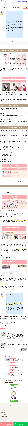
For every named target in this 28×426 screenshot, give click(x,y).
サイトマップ (3, 412)
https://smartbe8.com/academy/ (6, 323)
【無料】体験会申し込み (22, 1)
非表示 (15, 41)
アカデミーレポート (20, 380)
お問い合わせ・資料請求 (4, 416)
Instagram (14, 338)
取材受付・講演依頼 (3, 414)
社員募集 (2, 418)
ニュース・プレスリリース (8, 380)
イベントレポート (14, 380)
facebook (9, 338)
